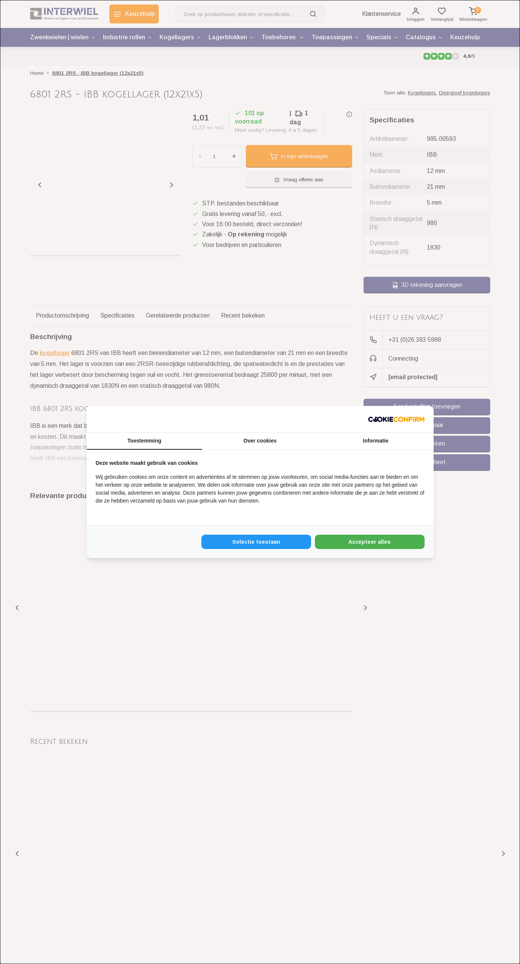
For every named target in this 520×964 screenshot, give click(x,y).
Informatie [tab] (375, 441)
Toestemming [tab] (144, 441)
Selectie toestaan (256, 542)
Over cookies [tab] (260, 441)
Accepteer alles (369, 542)
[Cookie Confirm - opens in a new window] (396, 419)
